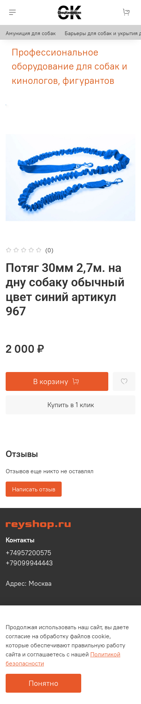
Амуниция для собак (31, 33)
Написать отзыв (33, 489)
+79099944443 (29, 563)
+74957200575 (28, 553)
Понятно (43, 683)
